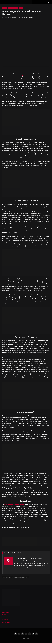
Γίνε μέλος (4, 614)
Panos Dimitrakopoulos (30, 17)
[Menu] (4, 2)
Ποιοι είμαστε (5, 612)
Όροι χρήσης (5, 619)
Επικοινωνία (5, 611)
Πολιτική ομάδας (6, 620)
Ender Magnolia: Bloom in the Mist (21, 577)
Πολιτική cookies (6, 624)
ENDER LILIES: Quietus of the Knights (14, 75)
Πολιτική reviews (6, 622)
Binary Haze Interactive (8, 577)
